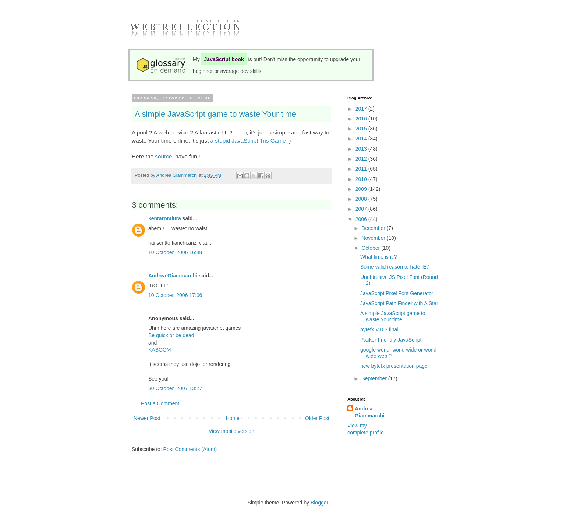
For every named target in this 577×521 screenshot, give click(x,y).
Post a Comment (160, 403)
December (373, 228)
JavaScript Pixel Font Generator (396, 293)
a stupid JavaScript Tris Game (248, 140)
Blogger (319, 503)
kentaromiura (164, 218)
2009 (361, 189)
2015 (361, 129)
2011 (361, 169)
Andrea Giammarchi (172, 276)
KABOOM (159, 350)
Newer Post (147, 418)
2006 (361, 219)
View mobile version (231, 431)
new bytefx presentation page (394, 366)
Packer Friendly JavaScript (391, 340)
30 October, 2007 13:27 (175, 388)
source (163, 156)
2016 (361, 119)
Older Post (317, 418)
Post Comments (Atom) (190, 449)
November (373, 238)
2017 (361, 109)
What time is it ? (378, 257)
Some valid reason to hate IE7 (394, 267)
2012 (361, 159)
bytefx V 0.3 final (379, 329)
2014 (361, 138)
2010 (361, 179)
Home (232, 418)
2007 (361, 209)
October (371, 248)
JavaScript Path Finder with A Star (399, 303)
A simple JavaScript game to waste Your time (215, 114)
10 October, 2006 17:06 (175, 295)
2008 (361, 199)
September (374, 378)
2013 (361, 149)
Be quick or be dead (171, 335)
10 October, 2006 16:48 (175, 252)
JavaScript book (224, 59)
